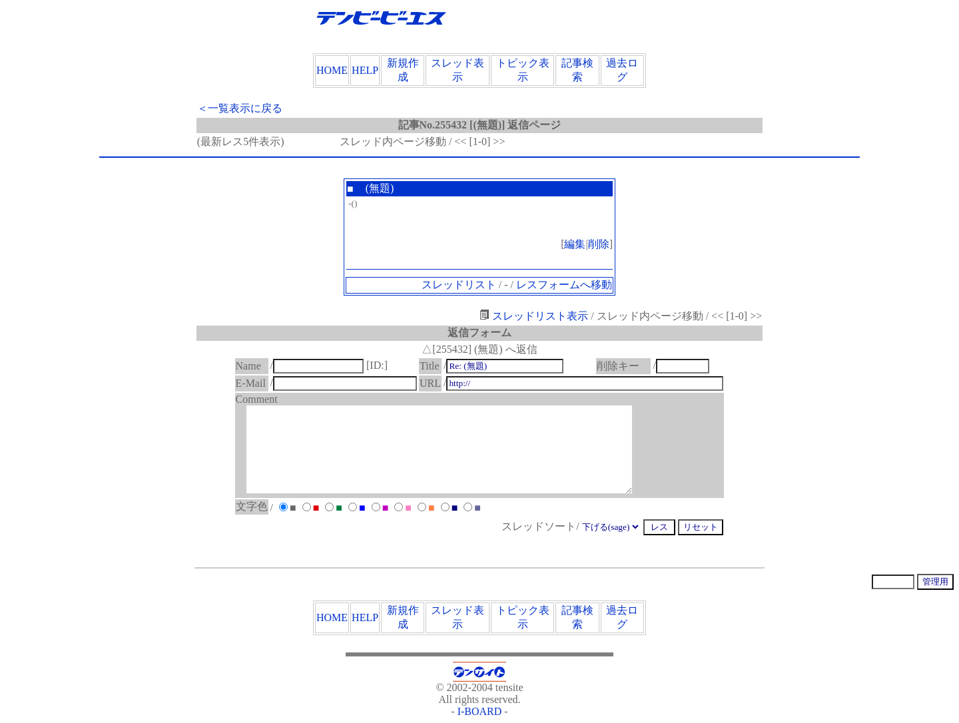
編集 (574, 244)
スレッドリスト (459, 284)
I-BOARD (480, 711)
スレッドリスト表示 (534, 316)
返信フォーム (479, 332)
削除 (598, 244)
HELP (365, 70)
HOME (332, 70)
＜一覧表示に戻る (239, 108)
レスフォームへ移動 (564, 284)
